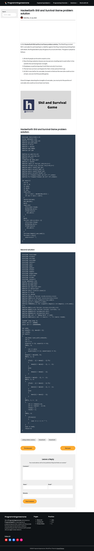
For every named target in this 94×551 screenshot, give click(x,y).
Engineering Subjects (43, 3)
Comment (26, 466)
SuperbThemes (60, 548)
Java (52, 520)
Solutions (73, 3)
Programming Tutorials (60, 3)
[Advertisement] (48, 32)
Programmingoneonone (18, 3)
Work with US (84, 3)
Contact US (40, 521)
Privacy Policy (40, 523)
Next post (68, 448)
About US (39, 520)
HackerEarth (42, 439)
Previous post (28, 448)
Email (50, 484)
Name (25, 484)
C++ (52, 521)
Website (25, 493)
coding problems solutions (28, 439)
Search (4, 11)
